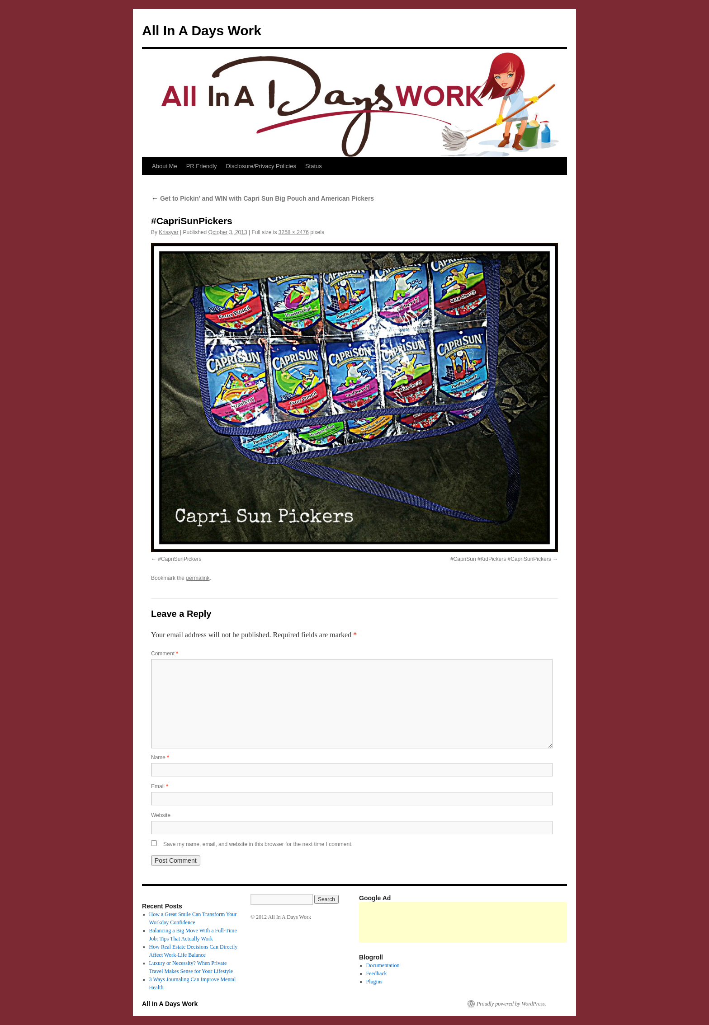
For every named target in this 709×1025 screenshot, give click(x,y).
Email (159, 786)
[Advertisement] (523, 922)
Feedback (376, 973)
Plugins (374, 981)
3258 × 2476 (294, 232)
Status (313, 166)
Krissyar (168, 232)
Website (160, 815)
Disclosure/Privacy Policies (261, 166)
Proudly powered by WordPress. (511, 1004)
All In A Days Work (201, 30)
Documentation (383, 965)
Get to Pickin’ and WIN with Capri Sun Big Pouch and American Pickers (262, 198)
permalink (197, 578)
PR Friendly (201, 166)
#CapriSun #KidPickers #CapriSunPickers (500, 559)
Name (160, 757)
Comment (164, 653)
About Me (164, 166)
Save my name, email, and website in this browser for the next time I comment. (258, 844)
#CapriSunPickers (179, 559)
